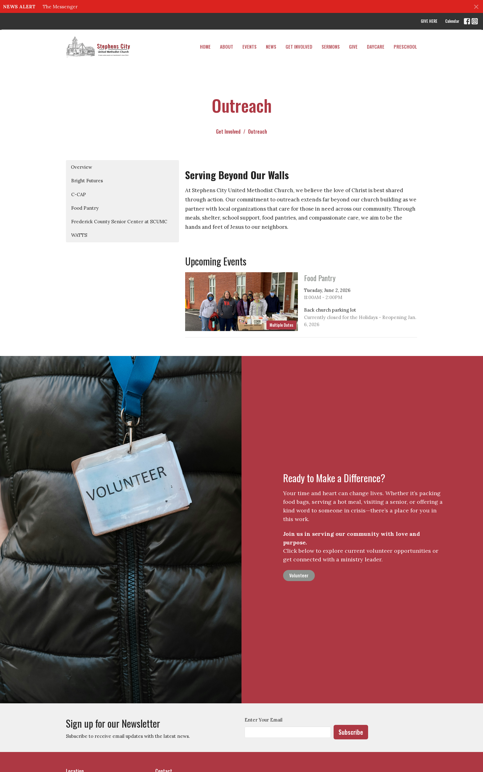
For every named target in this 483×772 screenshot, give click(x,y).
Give (353, 46)
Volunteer (299, 575)
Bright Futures (87, 181)
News (271, 46)
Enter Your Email (263, 720)
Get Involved (299, 46)
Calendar (452, 21)
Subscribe (351, 732)
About (226, 46)
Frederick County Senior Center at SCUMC (119, 221)
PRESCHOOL (405, 46)
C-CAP (78, 194)
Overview (81, 167)
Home (205, 46)
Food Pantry (85, 208)
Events (249, 46)
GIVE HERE (429, 21)
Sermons (331, 46)
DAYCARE (375, 46)
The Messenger (60, 7)
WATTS (79, 235)
